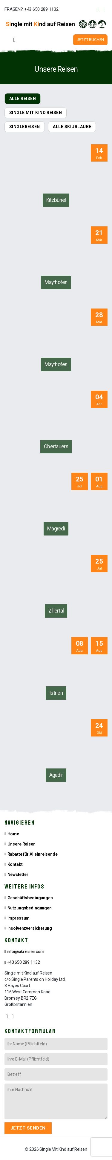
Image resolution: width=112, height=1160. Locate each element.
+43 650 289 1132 (22, 960)
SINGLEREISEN (24, 125)
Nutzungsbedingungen (29, 906)
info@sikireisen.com (24, 950)
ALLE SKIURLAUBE (72, 125)
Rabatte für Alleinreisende (32, 852)
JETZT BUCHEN (91, 39)
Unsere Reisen (21, 842)
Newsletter (18, 873)
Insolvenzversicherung (29, 926)
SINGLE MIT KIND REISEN (35, 111)
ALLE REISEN (22, 97)
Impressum (18, 916)
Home (13, 832)
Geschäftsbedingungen (30, 896)
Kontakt (15, 862)
